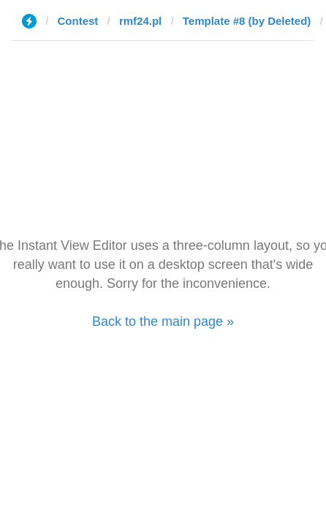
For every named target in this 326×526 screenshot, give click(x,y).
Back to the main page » (163, 321)
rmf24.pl (140, 21)
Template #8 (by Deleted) (247, 21)
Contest (78, 21)
